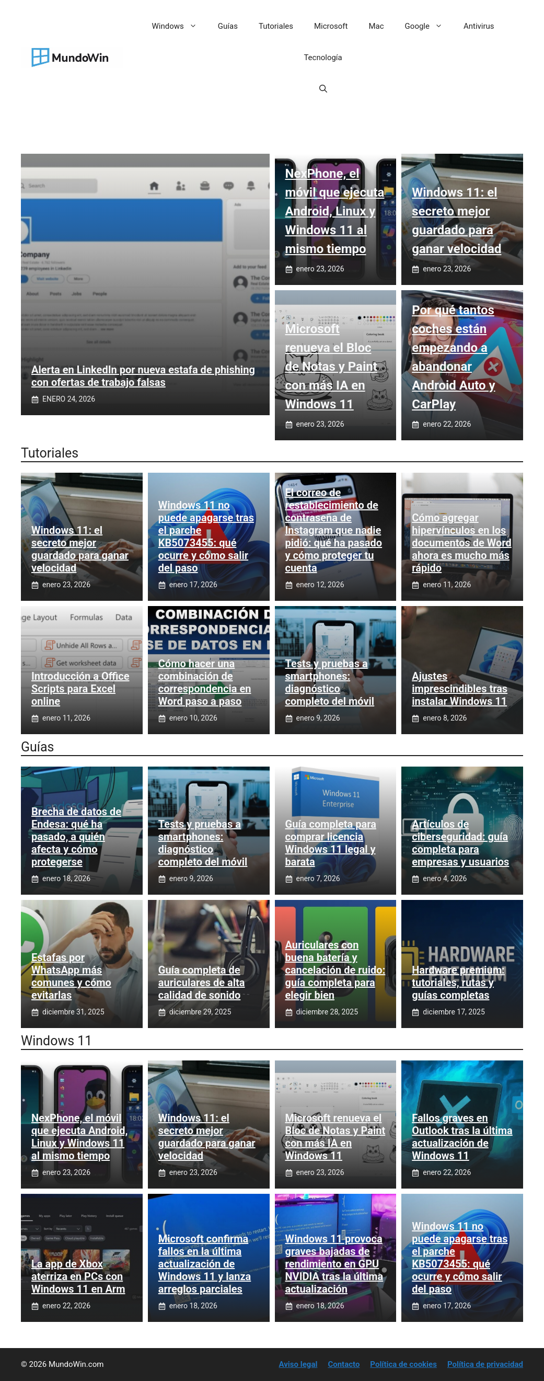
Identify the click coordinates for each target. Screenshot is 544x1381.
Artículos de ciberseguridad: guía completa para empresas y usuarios (460, 843)
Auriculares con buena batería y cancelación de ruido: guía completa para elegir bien (335, 970)
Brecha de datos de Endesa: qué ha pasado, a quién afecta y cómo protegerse (76, 836)
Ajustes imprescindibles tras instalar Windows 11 (459, 688)
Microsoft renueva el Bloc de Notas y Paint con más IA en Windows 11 (331, 367)
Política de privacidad (485, 1364)
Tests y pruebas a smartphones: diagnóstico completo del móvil (330, 682)
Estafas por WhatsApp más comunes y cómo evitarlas (71, 976)
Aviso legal (298, 1364)
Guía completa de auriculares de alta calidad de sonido (201, 982)
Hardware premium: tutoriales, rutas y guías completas (458, 982)
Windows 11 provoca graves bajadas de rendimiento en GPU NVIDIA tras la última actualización (334, 1263)
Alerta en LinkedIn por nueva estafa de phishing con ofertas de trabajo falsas (143, 376)
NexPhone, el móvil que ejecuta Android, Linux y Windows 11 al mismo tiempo (335, 211)
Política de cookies (403, 1364)
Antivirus (479, 26)
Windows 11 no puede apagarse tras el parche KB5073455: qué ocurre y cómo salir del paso (206, 536)
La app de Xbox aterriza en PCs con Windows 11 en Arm (78, 1276)
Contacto (344, 1364)
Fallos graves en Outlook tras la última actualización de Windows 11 (462, 1137)
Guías (228, 26)
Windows (179, 26)
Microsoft (331, 26)
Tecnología (323, 57)
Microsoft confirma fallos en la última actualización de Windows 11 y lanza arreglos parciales (204, 1263)
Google (429, 26)
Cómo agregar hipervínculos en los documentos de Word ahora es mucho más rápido (461, 542)
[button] (323, 89)
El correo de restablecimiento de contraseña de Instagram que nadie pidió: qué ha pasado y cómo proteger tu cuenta (334, 530)
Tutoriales (276, 26)
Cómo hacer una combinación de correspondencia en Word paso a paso (204, 682)
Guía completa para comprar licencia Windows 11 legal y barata (330, 843)
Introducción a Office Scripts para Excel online (80, 688)
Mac (376, 26)
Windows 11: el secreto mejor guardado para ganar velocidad (80, 549)
